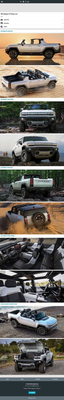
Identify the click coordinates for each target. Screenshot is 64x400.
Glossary (33, 388)
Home (7, 379)
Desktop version (32, 398)
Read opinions (33, 23)
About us (38, 388)
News (22, 379)
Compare (33, 26)
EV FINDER (32, 392)
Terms (29, 388)
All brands (55, 379)
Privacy (25, 388)
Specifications (33, 19)
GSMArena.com (35, 385)
